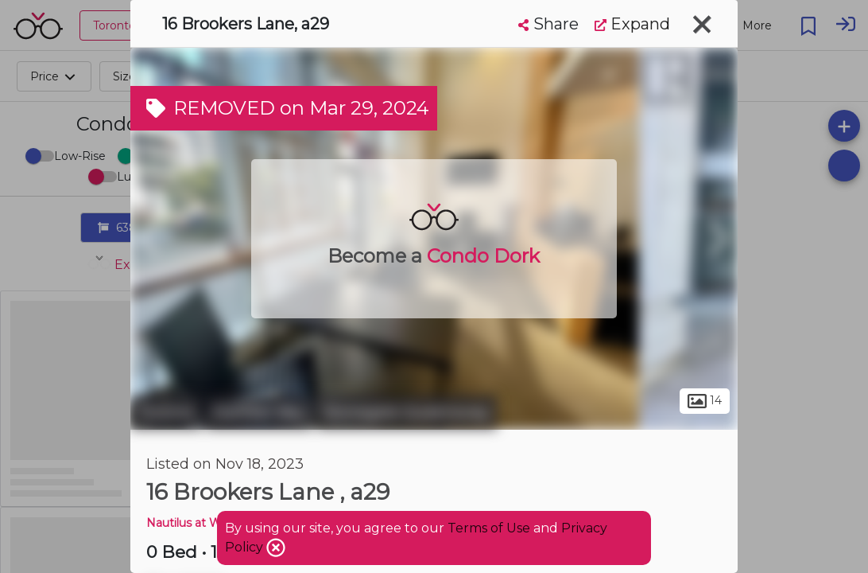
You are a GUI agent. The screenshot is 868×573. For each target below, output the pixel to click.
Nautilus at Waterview (207, 523)
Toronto (166, 412)
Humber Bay (259, 412)
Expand (632, 23)
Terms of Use (489, 528)
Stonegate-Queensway (406, 412)
